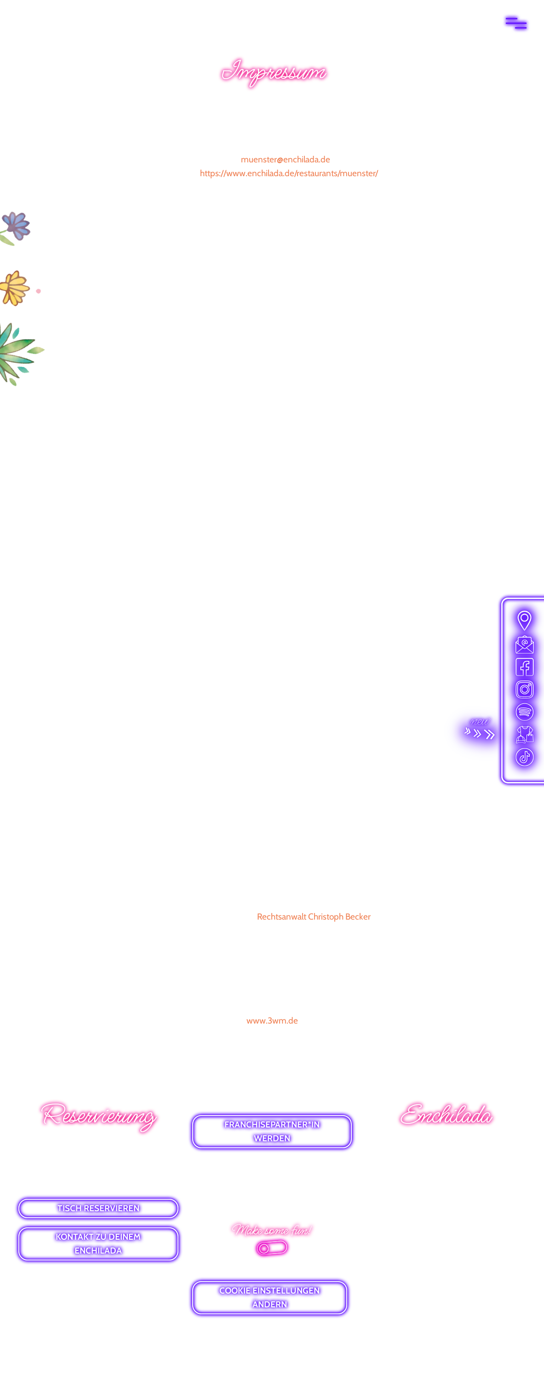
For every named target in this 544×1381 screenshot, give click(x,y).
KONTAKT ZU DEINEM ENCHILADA (98, 1243)
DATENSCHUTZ (272, 1180)
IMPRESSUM (273, 1164)
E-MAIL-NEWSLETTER (445, 1162)
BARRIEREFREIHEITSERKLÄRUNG (271, 1196)
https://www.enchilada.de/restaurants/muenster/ (289, 173)
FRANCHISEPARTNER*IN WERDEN (272, 1131)
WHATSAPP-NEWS (445, 1145)
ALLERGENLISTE (445, 1210)
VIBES (445, 1194)
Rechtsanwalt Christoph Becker (314, 916)
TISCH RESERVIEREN (98, 1208)
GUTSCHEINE (446, 1178)
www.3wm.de (272, 1020)
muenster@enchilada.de (285, 159)
